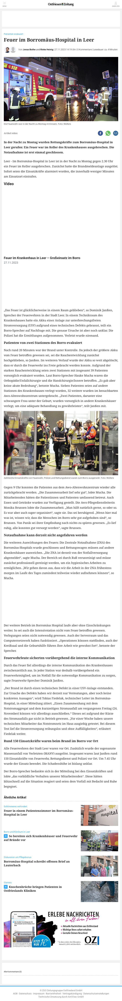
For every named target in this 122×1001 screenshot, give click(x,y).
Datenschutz (25, 993)
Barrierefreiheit (53, 993)
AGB (15, 993)
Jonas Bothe (29, 49)
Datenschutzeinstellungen (96, 993)
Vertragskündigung (72, 993)
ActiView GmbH (76, 996)
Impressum (38, 993)
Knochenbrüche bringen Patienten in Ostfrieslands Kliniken (33, 889)
